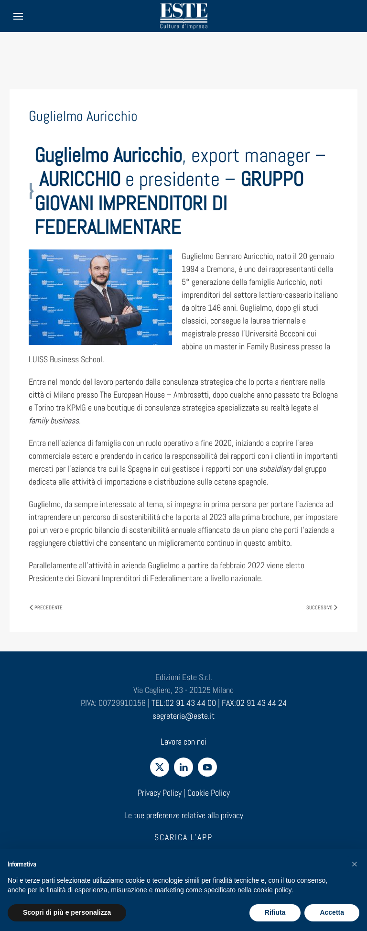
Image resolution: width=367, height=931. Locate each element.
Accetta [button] (332, 912)
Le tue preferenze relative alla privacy (183, 815)
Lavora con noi (183, 741)
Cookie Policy (208, 792)
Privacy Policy (160, 792)
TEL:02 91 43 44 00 (183, 702)
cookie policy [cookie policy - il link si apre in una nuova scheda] (272, 890)
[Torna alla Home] (183, 16)
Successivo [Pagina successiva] (321, 607)
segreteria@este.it (183, 715)
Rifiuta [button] (275, 912)
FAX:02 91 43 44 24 (254, 702)
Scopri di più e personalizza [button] (67, 912)
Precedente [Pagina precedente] (46, 607)
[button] (354, 864)
